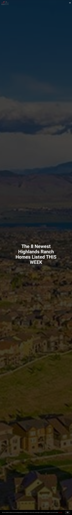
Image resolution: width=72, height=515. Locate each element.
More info (60, 512)
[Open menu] (70, 3)
